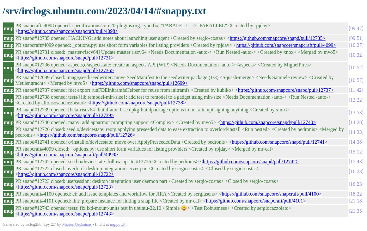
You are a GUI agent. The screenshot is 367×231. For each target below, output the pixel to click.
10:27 (356, 45)
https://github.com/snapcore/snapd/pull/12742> (251, 161)
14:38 (356, 142)
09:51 (356, 38)
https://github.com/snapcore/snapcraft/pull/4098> (68, 31)
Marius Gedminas (77, 224)
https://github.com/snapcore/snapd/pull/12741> (279, 142)
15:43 (356, 161)
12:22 (356, 100)
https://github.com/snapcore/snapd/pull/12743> (66, 213)
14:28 (356, 122)
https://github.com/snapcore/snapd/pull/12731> (66, 57)
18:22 (356, 194)
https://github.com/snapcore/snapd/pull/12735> (278, 38)
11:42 (356, 90)
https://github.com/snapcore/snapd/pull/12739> (66, 115)
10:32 (356, 55)
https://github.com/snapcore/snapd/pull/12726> (87, 135)
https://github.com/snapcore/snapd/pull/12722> (66, 174)
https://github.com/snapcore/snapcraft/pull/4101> (256, 200)
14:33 (356, 132)
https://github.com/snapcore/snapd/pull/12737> (286, 90)
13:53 (356, 112)
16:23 (356, 171)
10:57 (356, 80)
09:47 (356, 28)
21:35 (356, 211)
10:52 (356, 67)
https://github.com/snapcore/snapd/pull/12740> (268, 122)
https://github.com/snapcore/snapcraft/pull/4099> (286, 45)
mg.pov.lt (117, 224)
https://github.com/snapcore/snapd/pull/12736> (66, 70)
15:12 (356, 151)
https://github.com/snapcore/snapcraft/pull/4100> (271, 194)
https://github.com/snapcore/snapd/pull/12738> (138, 102)
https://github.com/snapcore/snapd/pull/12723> (66, 187)
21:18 (356, 200)
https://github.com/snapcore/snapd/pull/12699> (140, 83)
